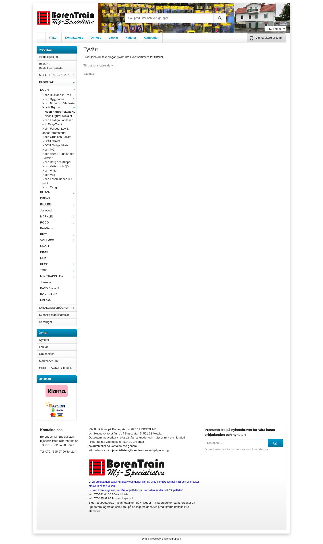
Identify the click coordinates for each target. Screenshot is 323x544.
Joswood (46, 210)
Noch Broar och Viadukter (59, 103)
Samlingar (45, 322)
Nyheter (130, 37)
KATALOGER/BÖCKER (58, 307)
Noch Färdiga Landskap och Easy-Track (57, 122)
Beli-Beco (46, 228)
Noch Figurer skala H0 (60, 111)
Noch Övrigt (50, 187)
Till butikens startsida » (98, 65)
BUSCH (58, 192)
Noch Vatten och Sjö (55, 166)
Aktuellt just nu (48, 56)
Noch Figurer (59, 107)
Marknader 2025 (49, 361)
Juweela (45, 282)
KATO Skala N (49, 288)
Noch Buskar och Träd (56, 95)
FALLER (58, 204)
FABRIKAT (58, 82)
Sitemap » (90, 73)
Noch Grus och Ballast (56, 137)
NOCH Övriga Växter (55, 145)
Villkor (53, 37)
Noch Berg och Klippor (56, 162)
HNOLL (45, 246)
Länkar (113, 37)
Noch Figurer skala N (58, 116)
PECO (58, 264)
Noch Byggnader (59, 99)
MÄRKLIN (58, 216)
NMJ (43, 258)
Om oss (96, 37)
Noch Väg (48, 174)
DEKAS (45, 198)
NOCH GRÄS (51, 141)
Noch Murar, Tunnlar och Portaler (58, 156)
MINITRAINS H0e (58, 276)
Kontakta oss (74, 37)
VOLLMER (58, 240)
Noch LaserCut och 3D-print (57, 181)
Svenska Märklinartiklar (54, 314)
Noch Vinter (50, 170)
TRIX (58, 270)
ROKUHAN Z (48, 294)
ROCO (58, 222)
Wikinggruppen (172, 538)
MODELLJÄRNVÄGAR (58, 75)
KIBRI (58, 252)
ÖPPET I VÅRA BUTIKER (55, 368)
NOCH (58, 89)
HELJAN (45, 300)
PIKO (58, 234)
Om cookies (46, 354)
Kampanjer (151, 37)
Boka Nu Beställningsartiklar (51, 66)
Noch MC (48, 149)
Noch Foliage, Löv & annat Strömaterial (55, 130)
